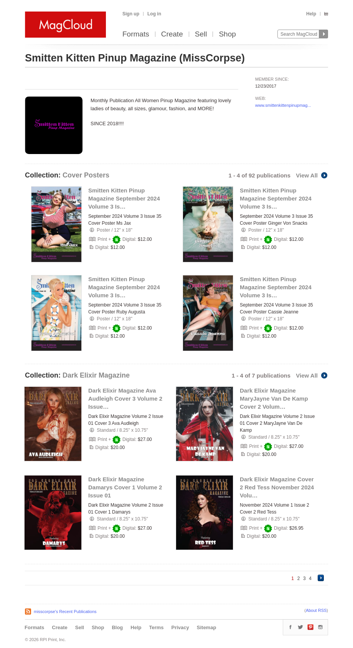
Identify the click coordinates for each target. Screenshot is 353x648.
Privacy (180, 627)
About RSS (316, 610)
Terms (156, 627)
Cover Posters (86, 175)
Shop (227, 34)
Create (172, 34)
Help (311, 14)
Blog (117, 627)
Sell (201, 34)
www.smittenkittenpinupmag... (283, 105)
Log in (154, 14)
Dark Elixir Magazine (96, 375)
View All (312, 175)
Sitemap (206, 627)
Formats (135, 34)
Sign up (130, 14)
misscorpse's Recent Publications (65, 611)
